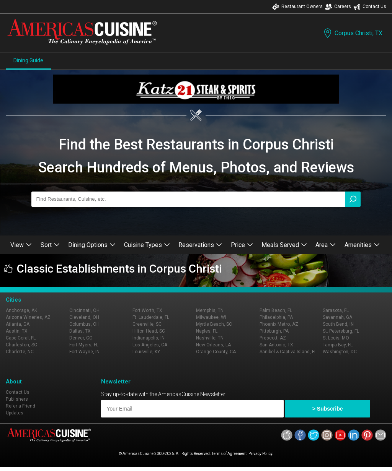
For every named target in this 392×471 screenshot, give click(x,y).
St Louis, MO (336, 338)
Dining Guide (28, 60)
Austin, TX (17, 331)
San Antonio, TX (276, 345)
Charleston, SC (21, 345)
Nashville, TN (210, 338)
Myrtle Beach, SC (214, 324)
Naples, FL (206, 331)
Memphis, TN (210, 310)
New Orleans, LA (213, 345)
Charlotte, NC (20, 351)
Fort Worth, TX (147, 310)
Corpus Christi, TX (352, 33)
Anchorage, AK (21, 310)
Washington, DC (340, 351)
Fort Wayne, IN (84, 351)
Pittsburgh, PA (274, 331)
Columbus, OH (84, 324)
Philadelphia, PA (276, 317)
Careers (338, 6)
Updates (14, 413)
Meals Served (284, 244)
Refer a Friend (20, 406)
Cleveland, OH (84, 317)
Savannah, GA (337, 317)
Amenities (362, 244)
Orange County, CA (216, 351)
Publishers (17, 399)
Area (325, 244)
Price (242, 244)
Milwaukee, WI (211, 317)
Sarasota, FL (336, 310)
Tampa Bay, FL (338, 345)
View (21, 244)
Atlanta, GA (17, 324)
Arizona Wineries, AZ (28, 317)
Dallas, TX (80, 331)
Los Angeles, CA (149, 345)
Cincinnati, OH (84, 310)
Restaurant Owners (297, 6)
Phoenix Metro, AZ (279, 324)
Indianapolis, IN (148, 338)
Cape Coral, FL (21, 338)
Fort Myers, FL (83, 345)
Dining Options (92, 244)
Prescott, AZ (273, 338)
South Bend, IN (338, 324)
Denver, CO (81, 338)
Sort (50, 244)
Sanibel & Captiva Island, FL (288, 351)
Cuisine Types (147, 244)
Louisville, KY (146, 351)
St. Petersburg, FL (341, 331)
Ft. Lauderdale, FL (150, 317)
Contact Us (369, 6)
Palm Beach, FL (276, 310)
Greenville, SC (147, 324)
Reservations (200, 244)
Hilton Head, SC (148, 331)
